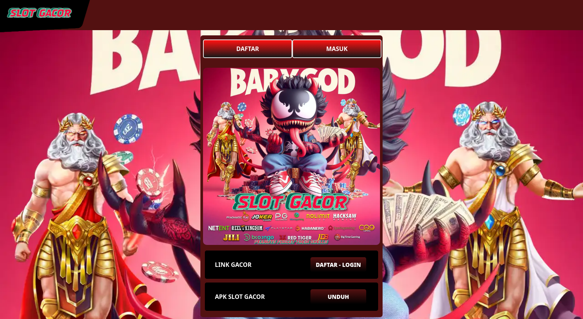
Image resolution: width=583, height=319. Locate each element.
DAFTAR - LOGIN (338, 264)
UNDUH (338, 296)
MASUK (337, 49)
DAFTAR (247, 49)
